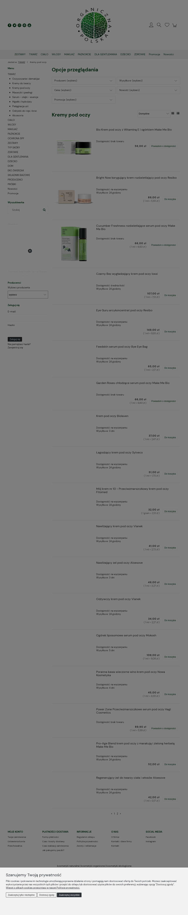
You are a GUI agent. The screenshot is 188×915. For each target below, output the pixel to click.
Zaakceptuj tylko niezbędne (21, 895)
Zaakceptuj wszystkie (69, 895)
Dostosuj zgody (46, 895)
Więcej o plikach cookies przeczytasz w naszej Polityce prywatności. (43, 887)
